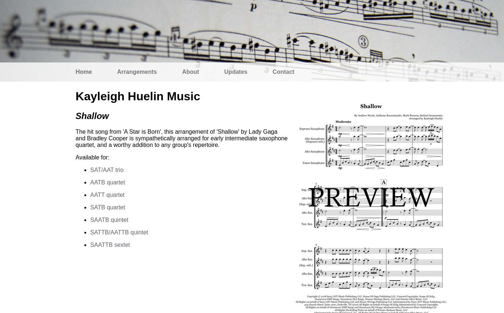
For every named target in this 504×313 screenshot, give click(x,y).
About (190, 72)
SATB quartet (107, 207)
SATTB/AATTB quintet (119, 232)
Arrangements (137, 72)
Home (84, 72)
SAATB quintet (109, 220)
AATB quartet (107, 182)
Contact (284, 72)
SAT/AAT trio (107, 170)
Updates (235, 72)
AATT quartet (107, 195)
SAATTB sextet (110, 245)
